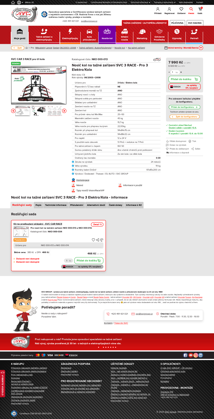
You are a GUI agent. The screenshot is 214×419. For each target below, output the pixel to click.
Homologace (82, 180)
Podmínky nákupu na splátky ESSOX (29, 387)
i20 (163, 297)
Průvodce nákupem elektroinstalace (28, 371)
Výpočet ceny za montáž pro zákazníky (80, 388)
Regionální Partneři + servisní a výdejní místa (22, 383)
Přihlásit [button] (157, 13)
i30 (131, 297)
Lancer (49, 47)
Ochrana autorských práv (173, 371)
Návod (79, 185)
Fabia (85, 297)
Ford (50, 300)
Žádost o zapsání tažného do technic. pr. (131, 394)
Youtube (190, 355)
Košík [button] (200, 11)
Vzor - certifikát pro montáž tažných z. (129, 378)
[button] (20, 35)
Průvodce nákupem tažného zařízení (29, 368)
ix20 (152, 297)
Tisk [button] (194, 141)
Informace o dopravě (179, 152)
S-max (54, 300)
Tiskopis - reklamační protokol (126, 390)
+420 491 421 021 (119, 313)
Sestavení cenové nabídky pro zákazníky (81, 385)
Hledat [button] (191, 13)
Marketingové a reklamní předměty (78, 392)
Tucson (188, 297)
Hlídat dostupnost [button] (178, 141)
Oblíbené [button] (181, 13)
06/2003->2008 (68, 47)
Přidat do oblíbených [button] (179, 149)
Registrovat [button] (169, 13)
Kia (193, 297)
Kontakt (199, 2)
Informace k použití (132, 185)
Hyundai (125, 297)
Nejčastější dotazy (20, 403)
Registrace (66, 368)
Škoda (59, 297)
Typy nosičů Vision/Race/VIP (90, 190)
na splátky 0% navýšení (192, 86)
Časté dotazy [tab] (115, 205)
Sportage (198, 297)
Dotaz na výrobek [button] (178, 145)
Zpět (19, 48)
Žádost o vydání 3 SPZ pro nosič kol (129, 397)
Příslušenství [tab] (76, 205)
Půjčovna (177, 23)
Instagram (195, 355)
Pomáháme (166, 378)
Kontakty (108, 323)
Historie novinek (119, 368)
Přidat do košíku (181, 79)
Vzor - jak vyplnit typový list (124, 371)
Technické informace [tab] (55, 205)
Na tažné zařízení (136, 47)
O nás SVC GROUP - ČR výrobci (176, 368)
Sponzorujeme (168, 374)
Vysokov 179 (167, 392)
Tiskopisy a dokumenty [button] (163, 2)
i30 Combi (137, 297)
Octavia (66, 297)
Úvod (27, 48)
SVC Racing (195, 23)
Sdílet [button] (197, 149)
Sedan (56, 47)
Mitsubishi (40, 47)
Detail (96, 224)
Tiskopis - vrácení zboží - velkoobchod (130, 381)
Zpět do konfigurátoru (186, 116)
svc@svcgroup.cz (144, 313)
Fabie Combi (104, 297)
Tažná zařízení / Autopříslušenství (144, 23)
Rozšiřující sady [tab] (22, 205)
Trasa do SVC (121, 323)
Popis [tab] (38, 205)
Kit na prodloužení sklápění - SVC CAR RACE (38, 223)
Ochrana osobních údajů (23, 400)
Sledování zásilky (69, 371)
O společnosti (81, 2)
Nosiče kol (120, 47)
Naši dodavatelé (186, 2)
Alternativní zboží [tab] (96, 205)
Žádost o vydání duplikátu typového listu (131, 374)
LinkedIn (200, 355)
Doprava (15, 378)
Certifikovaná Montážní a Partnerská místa (109, 2)
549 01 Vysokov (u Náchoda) (175, 394)
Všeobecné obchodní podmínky (27, 397)
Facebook (185, 355)
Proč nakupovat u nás (22, 374)
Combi (73, 297)
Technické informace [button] (139, 2)
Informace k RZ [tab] (134, 205)
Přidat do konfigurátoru (182, 107)
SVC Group (170, 411)
